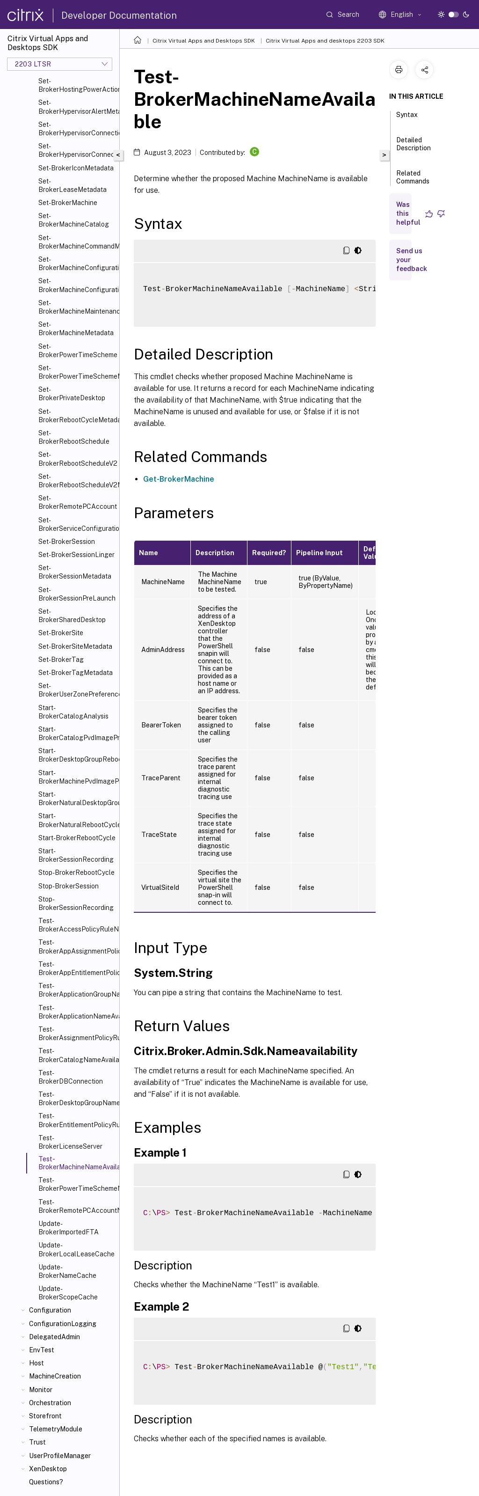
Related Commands (412, 181)
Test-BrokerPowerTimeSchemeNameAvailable (77, 1184)
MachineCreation (55, 1376)
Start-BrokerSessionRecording (76, 855)
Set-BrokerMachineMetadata (76, 329)
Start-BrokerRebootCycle (77, 838)
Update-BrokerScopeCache (68, 1293)
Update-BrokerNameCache (67, 1271)
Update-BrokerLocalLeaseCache (76, 1249)
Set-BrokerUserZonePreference (77, 690)
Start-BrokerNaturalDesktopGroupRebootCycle (77, 799)
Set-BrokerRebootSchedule (73, 437)
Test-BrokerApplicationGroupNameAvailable (77, 990)
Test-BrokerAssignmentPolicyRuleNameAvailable (77, 1033)
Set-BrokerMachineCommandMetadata (77, 242)
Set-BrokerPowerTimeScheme (77, 351)
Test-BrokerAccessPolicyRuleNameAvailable (77, 925)
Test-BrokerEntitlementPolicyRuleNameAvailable (77, 1120)
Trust (37, 1442)
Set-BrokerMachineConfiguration (77, 263)
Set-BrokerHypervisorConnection (77, 129)
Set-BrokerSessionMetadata (74, 572)
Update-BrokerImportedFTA (68, 1228)
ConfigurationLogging (62, 1323)
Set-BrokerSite (60, 633)
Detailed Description (413, 148)
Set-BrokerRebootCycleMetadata (77, 416)
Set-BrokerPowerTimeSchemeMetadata (77, 372)
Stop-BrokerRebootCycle (76, 872)
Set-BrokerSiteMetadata (75, 646)
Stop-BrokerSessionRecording (76, 903)
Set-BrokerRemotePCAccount (77, 502)
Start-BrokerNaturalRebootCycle (77, 820)
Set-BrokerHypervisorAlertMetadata (77, 107)
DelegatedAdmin (54, 1337)
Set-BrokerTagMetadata (75, 672)
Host (36, 1363)
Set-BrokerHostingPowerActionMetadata (77, 85)
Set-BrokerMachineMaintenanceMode (77, 307)
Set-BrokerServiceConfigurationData (77, 524)
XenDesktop (48, 1469)
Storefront (45, 1416)
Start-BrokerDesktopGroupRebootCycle (77, 755)
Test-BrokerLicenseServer (70, 1142)
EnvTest (41, 1350)
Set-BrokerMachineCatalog (73, 220)
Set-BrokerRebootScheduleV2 (77, 459)
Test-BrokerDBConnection (70, 1077)
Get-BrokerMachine (178, 479)
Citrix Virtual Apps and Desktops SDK (203, 40)
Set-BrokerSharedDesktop (72, 615)
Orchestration (50, 1403)
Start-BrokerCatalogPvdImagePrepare (77, 733)
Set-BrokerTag (61, 659)
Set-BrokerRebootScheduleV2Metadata (77, 481)
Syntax (407, 119)
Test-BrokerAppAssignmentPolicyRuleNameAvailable (77, 946)
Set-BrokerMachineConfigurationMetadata (77, 285)
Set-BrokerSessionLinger (76, 554)
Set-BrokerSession (66, 541)
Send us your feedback (411, 259)
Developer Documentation (119, 15)
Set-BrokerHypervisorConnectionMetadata (77, 150)
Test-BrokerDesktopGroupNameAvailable (77, 1099)
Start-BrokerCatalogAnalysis (73, 712)
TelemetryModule (55, 1429)
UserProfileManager (60, 1455)
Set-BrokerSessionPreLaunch (77, 594)
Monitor (40, 1389)
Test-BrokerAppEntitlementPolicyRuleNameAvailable (77, 968)
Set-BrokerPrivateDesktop (71, 394)
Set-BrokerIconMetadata (76, 168)
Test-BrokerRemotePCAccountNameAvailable (77, 1206)
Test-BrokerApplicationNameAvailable (77, 1012)
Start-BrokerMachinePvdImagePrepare (77, 777)
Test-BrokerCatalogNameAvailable (77, 1055)
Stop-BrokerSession (68, 886)
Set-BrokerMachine (67, 202)
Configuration (50, 1310)
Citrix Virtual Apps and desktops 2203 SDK (325, 40)
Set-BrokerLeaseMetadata (72, 185)
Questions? (46, 1482)
